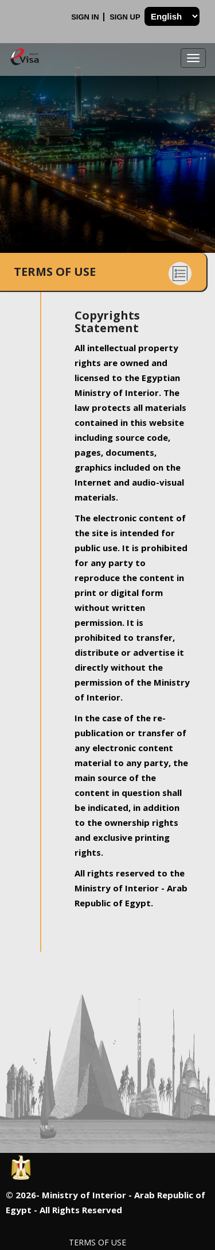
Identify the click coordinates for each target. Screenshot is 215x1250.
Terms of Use (97, 1242)
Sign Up (126, 17)
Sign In (86, 17)
